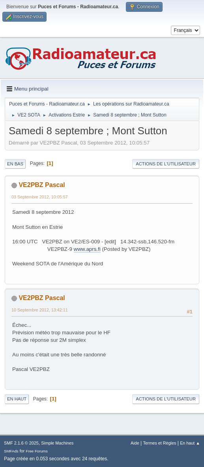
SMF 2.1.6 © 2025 (21, 443)
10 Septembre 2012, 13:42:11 (39, 310)
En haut (16, 399)
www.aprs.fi (87, 249)
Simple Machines (57, 443)
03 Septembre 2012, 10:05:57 (39, 197)
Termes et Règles (159, 443)
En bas (15, 163)
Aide (135, 443)
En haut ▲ (190, 443)
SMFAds (11, 451)
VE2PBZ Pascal (42, 185)
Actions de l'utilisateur (166, 163)
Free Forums (37, 451)
